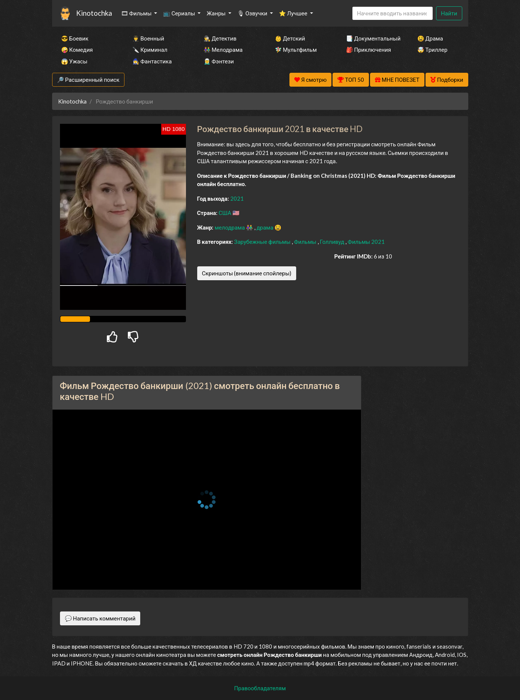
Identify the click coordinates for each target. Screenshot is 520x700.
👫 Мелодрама (223, 49)
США (225, 212)
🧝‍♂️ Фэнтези (219, 61)
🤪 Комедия (77, 49)
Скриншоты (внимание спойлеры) (247, 273)
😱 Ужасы (74, 61)
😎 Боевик (74, 38)
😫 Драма (430, 38)
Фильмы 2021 (366, 241)
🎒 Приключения (368, 49)
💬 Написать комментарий (100, 618)
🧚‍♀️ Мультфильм (296, 49)
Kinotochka (94, 13)
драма (265, 227)
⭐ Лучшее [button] (294, 13)
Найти (449, 13)
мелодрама (230, 227)
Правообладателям (260, 688)
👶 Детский (290, 38)
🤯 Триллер (432, 49)
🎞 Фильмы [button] (137, 13)
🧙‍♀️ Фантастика (152, 61)
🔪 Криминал (150, 49)
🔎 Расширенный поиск (88, 79)
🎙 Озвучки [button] (252, 13)
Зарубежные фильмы (263, 241)
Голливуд (333, 241)
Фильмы (306, 241)
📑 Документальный (371, 38)
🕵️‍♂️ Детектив (220, 38)
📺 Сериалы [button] (179, 13)
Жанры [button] (217, 13)
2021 (237, 198)
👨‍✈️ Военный (148, 38)
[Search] (392, 13)
